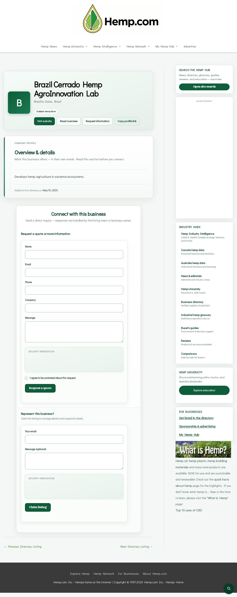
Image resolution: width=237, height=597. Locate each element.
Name (74, 257)
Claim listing (37, 511)
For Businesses (128, 577)
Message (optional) (74, 463)
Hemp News (48, 46)
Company (74, 310)
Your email (74, 441)
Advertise (191, 46)
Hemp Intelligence (105, 46)
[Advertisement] (204, 159)
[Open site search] (229, 589)
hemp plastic (197, 459)
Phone (74, 292)
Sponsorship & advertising (198, 425)
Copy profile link (134, 121)
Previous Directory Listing (22, 550)
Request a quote (39, 392)
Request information (102, 121)
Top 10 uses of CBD (189, 507)
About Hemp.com (153, 577)
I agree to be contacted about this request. (53, 382)
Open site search (204, 86)
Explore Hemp (81, 577)
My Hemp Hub (165, 46)
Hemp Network (136, 46)
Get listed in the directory (197, 417)
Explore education (204, 390)
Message (74, 334)
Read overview (71, 121)
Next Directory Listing (137, 550)
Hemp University (73, 46)
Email (74, 274)
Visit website (45, 121)
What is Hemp (217, 495)
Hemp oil (181, 459)
